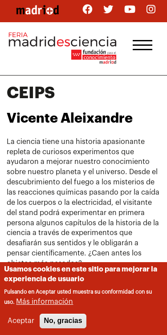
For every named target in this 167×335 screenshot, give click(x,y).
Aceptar (21, 322)
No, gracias (63, 322)
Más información (44, 302)
